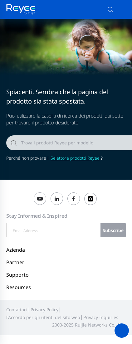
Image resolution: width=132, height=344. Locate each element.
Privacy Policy (44, 310)
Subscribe (113, 230)
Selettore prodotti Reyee (75, 158)
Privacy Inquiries (100, 317)
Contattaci (16, 310)
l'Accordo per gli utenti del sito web (43, 317)
